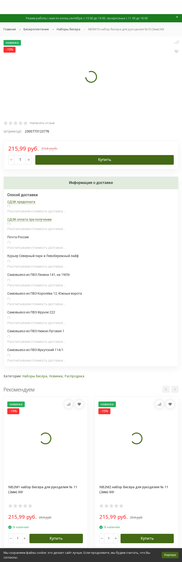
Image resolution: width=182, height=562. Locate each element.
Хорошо (170, 555)
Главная (10, 29)
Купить (104, 159)
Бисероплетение (36, 29)
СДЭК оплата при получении (29, 219)
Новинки (56, 376)
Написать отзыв (42, 123)
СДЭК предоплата (21, 202)
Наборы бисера (68, 29)
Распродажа (74, 376)
